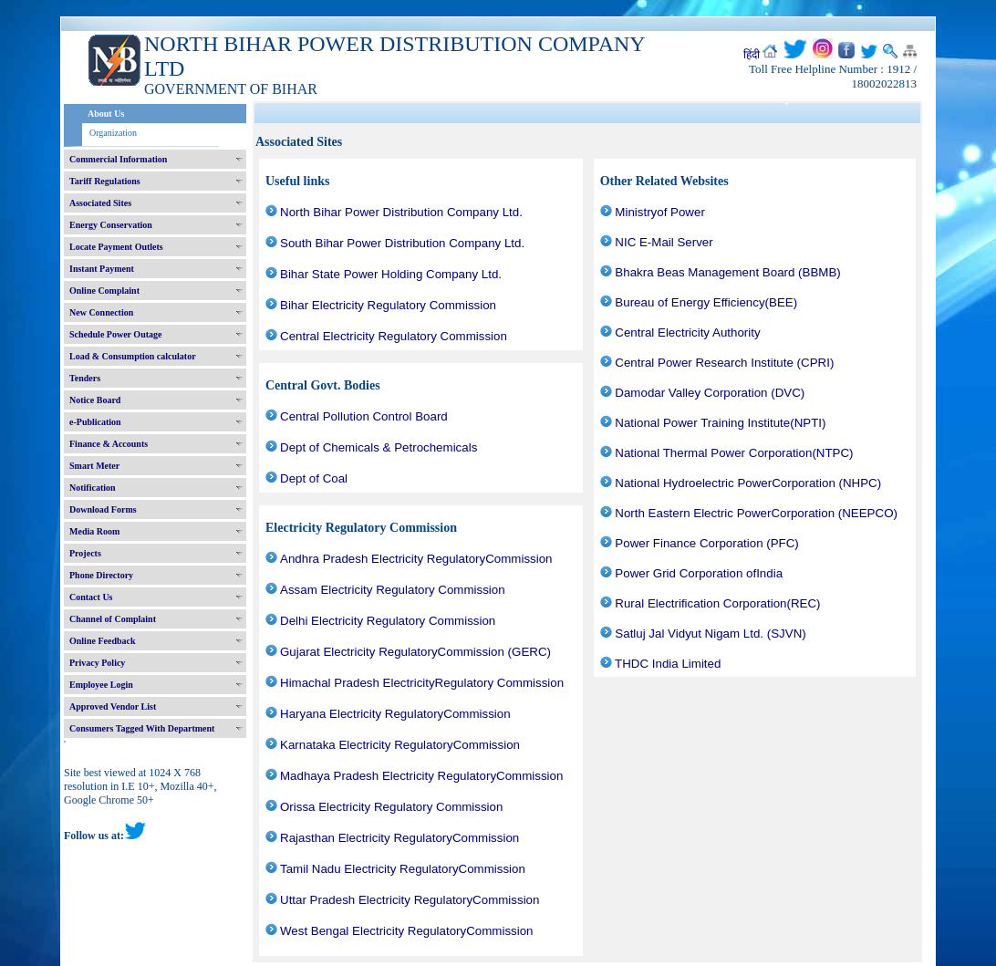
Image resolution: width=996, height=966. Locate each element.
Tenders (84, 378)
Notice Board (94, 400)
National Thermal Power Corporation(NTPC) (734, 453)
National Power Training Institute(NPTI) (720, 423)
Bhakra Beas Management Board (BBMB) (727, 272)
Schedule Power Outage (115, 334)
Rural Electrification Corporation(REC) (717, 603)
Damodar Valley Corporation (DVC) (709, 393)
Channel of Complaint (112, 619)
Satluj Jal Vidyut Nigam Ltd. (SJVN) (710, 633)
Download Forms (103, 509)
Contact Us (91, 597)
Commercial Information (118, 159)
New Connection (101, 312)
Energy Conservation (110, 225)
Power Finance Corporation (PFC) (706, 543)
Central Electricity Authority (687, 332)
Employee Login (101, 685)
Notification (92, 488)
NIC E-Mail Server (663, 242)
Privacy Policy (97, 663)
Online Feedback (102, 641)
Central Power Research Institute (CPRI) (724, 362)
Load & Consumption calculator (132, 356)
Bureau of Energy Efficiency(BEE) (706, 302)
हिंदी (751, 54)
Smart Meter (94, 466)
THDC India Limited (668, 663)
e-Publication (95, 422)
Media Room (94, 531)
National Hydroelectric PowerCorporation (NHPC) (748, 483)
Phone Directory (101, 575)
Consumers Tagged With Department (141, 728)
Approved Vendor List (112, 706)
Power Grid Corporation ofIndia (699, 573)
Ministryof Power (660, 212)
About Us (106, 114)
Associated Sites (100, 203)
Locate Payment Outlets (116, 247)
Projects (85, 553)
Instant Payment (101, 269)
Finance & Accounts (108, 444)
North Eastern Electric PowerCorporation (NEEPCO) (756, 513)
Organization (113, 133)
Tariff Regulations (104, 181)
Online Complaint (104, 291)
